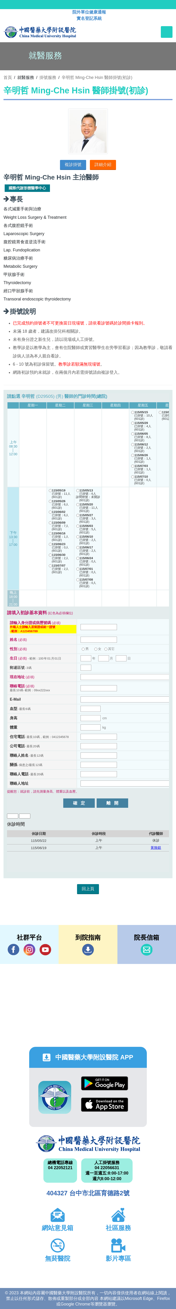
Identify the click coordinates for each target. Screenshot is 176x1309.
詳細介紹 (103, 164)
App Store (104, 1104)
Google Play (104, 1083)
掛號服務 (47, 77)
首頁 (8, 77)
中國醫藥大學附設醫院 (88, 1143)
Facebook (13, 949)
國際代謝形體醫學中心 (27, 188)
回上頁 (88, 888)
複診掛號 (73, 164)
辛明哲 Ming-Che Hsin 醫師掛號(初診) (97, 77)
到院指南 (88, 950)
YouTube (45, 949)
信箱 (146, 950)
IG (29, 950)
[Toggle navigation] (166, 32)
